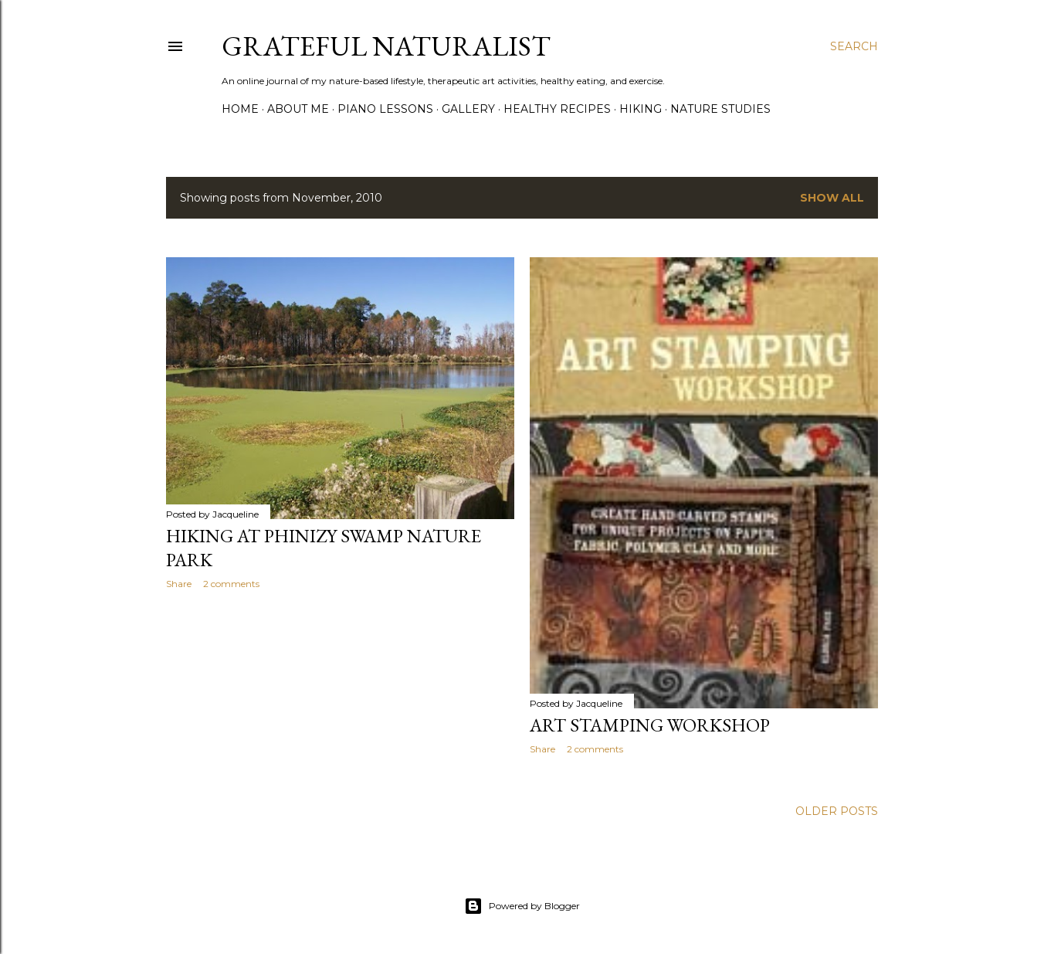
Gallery (468, 109)
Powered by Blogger (522, 906)
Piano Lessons (385, 109)
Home (240, 109)
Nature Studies (720, 109)
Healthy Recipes (557, 109)
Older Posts (836, 811)
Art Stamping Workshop (650, 725)
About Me (298, 109)
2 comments (231, 583)
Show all (832, 198)
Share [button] (179, 583)
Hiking (640, 109)
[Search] (854, 46)
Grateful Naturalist (386, 46)
